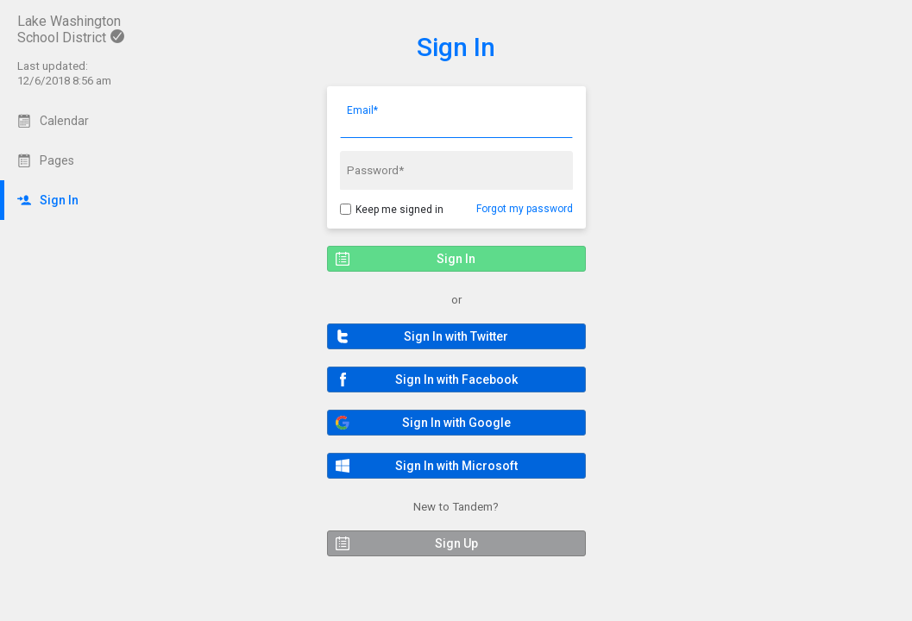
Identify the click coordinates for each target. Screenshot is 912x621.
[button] (456, 336)
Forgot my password (524, 209)
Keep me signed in (399, 210)
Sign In (456, 47)
